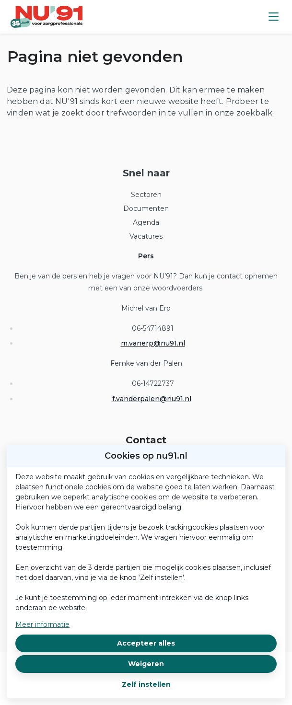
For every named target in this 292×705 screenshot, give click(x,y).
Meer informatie (42, 624)
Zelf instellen (146, 684)
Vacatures (146, 236)
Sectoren (146, 194)
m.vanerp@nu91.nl (153, 343)
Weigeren (146, 663)
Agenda (146, 222)
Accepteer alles (146, 643)
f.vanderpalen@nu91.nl (151, 398)
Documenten (146, 208)
